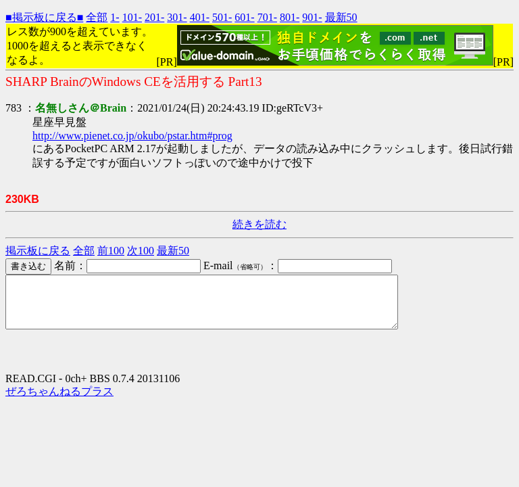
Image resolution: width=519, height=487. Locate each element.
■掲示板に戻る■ (44, 17)
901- (312, 17)
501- (222, 17)
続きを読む (259, 224)
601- (244, 17)
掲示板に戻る (37, 250)
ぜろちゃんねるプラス (59, 401)
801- (289, 17)
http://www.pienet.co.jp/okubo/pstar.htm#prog (132, 135)
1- (114, 17)
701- (267, 17)
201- (154, 17)
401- (199, 17)
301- (177, 17)
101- (132, 17)
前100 (110, 250)
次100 (140, 250)
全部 (96, 17)
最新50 (341, 17)
